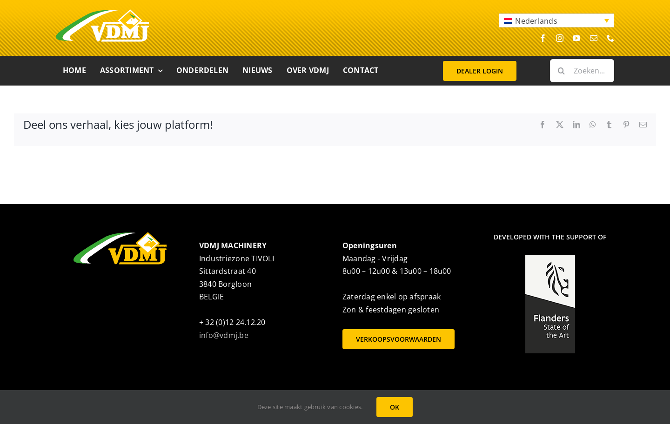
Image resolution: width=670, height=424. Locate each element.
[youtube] (576, 38)
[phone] (610, 38)
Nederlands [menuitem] (536, 21)
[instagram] (559, 38)
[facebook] (543, 38)
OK (394, 407)
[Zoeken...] (582, 70)
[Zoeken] (561, 70)
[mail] (593, 38)
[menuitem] (556, 20)
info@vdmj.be (223, 335)
